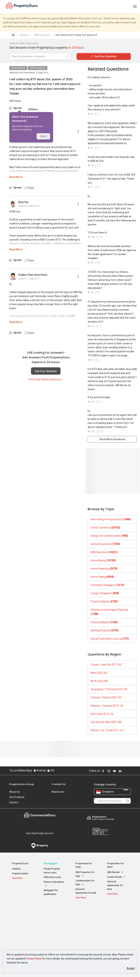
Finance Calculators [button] (54, 884)
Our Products (16, 797)
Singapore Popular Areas (115, 911)
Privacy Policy (33, 958)
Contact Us (58, 784)
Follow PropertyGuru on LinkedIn (120, 771)
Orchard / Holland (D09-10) (106, 697)
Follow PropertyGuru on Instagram (109, 771)
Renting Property (104, 630)
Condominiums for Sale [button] (84, 882)
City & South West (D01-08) (106, 722)
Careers (13, 802)
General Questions (105, 544)
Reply (29, 187)
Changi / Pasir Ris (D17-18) (106, 664)
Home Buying (103, 560)
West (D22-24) (99, 672)
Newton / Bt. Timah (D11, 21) (107, 730)
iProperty (39, 846)
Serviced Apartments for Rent (115, 885)
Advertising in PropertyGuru (111, 519)
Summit (39, 833)
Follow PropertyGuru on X (125, 771)
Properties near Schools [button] (83, 932)
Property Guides (20, 873)
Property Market (104, 622)
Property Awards (100, 817)
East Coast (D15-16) (102, 713)
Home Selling (102, 576)
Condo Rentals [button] (116, 877)
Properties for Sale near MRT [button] (53, 923)
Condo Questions (105, 527)
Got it (43, 136)
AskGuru (16, 869)
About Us (14, 791)
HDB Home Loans (52, 877)
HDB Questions (37, 68)
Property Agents (104, 601)
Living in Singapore (105, 593)
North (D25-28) (99, 681)
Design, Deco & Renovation (109, 535)
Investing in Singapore (107, 585)
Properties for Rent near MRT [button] (53, 932)
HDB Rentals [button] (115, 872)
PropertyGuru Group (21, 784)
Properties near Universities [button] (83, 923)
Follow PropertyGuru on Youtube (114, 771)
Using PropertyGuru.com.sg (110, 638)
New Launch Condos (22, 918)
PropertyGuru (20, 863)
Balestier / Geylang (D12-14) (107, 705)
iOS (50, 770)
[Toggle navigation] (135, 7)
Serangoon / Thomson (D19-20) (109, 689)
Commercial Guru (39, 815)
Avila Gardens (18, 68)
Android (40, 770)
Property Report (100, 831)
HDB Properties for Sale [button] (84, 874)
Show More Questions (112, 439)
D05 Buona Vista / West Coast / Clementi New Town (117, 930)
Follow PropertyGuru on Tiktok (129, 771)
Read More (15, 177)
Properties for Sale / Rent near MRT (53, 913)
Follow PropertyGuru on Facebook (103, 771)
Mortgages (50, 863)
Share (33, 109)
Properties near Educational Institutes (84, 913)
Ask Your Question (46, 371)
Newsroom (58, 791)
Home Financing (104, 568)
